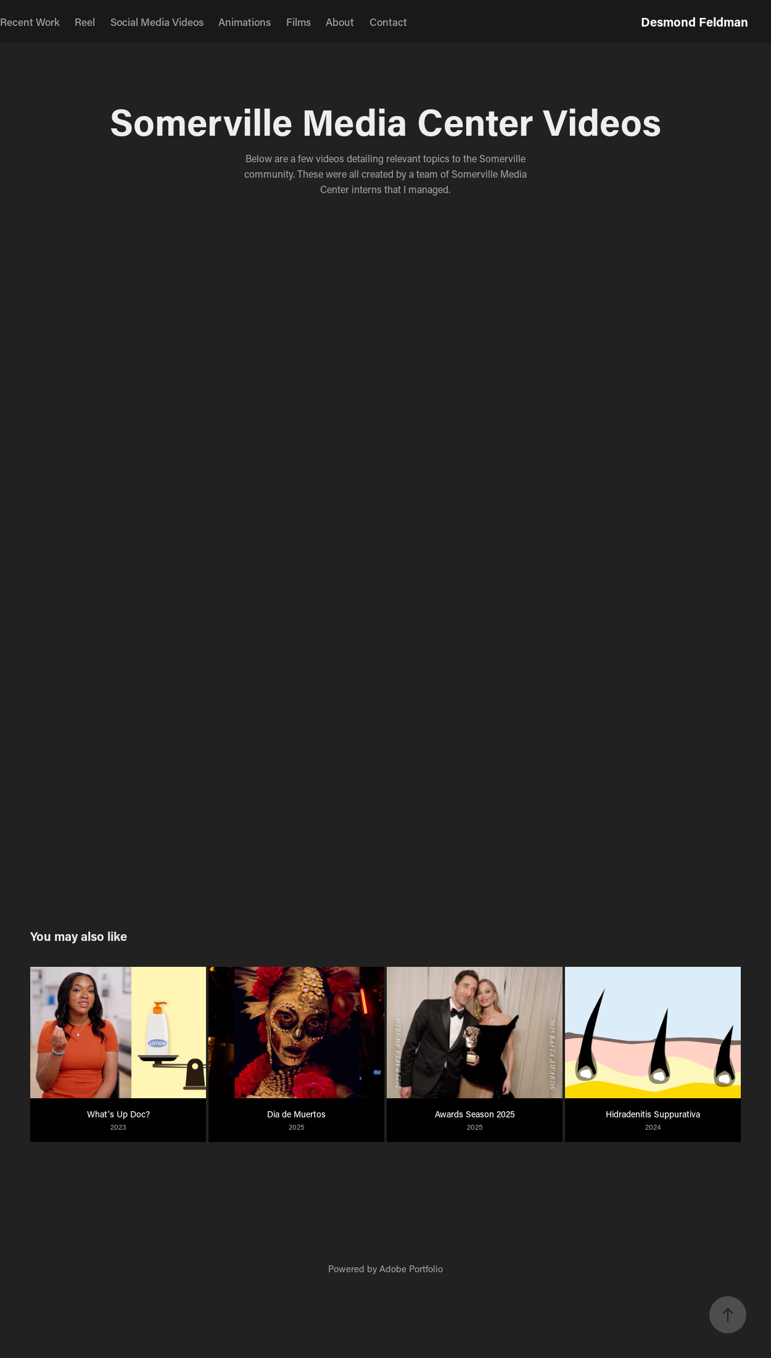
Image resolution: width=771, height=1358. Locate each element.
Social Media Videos (157, 21)
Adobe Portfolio (411, 1268)
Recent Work (30, 21)
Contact (388, 21)
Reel (85, 21)
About (340, 21)
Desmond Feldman (694, 22)
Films (298, 21)
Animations (244, 21)
